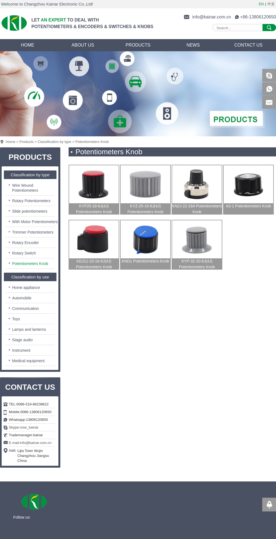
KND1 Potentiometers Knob (145, 261)
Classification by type (54, 142)
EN (261, 4)
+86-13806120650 (258, 17)
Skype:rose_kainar (24, 427)
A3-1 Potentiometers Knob (248, 206)
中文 (271, 4)
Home (10, 142)
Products (27, 142)
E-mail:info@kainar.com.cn (30, 443)
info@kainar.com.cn (211, 17)
